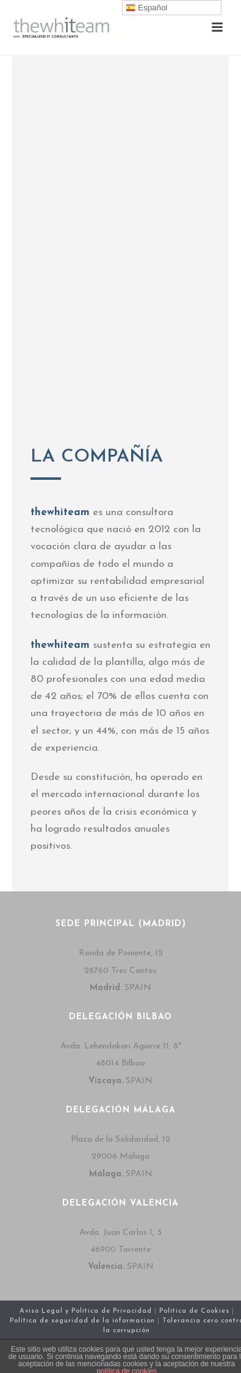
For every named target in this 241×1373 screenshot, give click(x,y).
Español (146, 8)
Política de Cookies (195, 1311)
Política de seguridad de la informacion (83, 1321)
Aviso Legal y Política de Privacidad (86, 1311)
